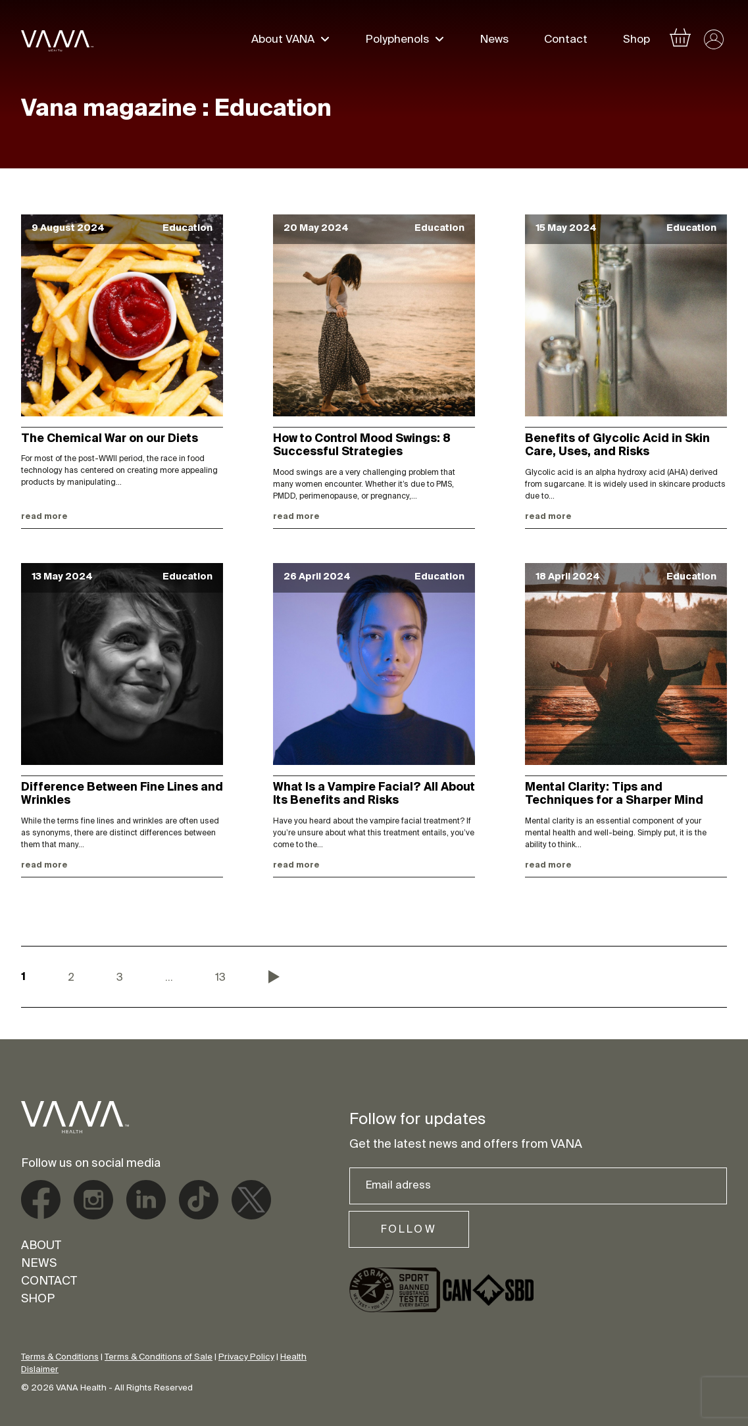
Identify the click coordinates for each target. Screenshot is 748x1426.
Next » (274, 976)
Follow (409, 1230)
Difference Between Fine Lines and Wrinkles (122, 794)
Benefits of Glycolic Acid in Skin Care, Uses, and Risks (617, 446)
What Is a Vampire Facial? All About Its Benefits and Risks (374, 794)
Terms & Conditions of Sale (158, 1357)
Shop (636, 40)
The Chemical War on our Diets (109, 439)
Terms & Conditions (60, 1357)
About (41, 1246)
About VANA (282, 40)
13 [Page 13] (220, 978)
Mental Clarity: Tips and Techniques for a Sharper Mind (614, 794)
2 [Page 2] (71, 978)
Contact (565, 40)
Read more (44, 517)
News (494, 40)
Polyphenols (397, 40)
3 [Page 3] (119, 978)
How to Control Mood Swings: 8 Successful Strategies (362, 446)
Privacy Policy (246, 1357)
